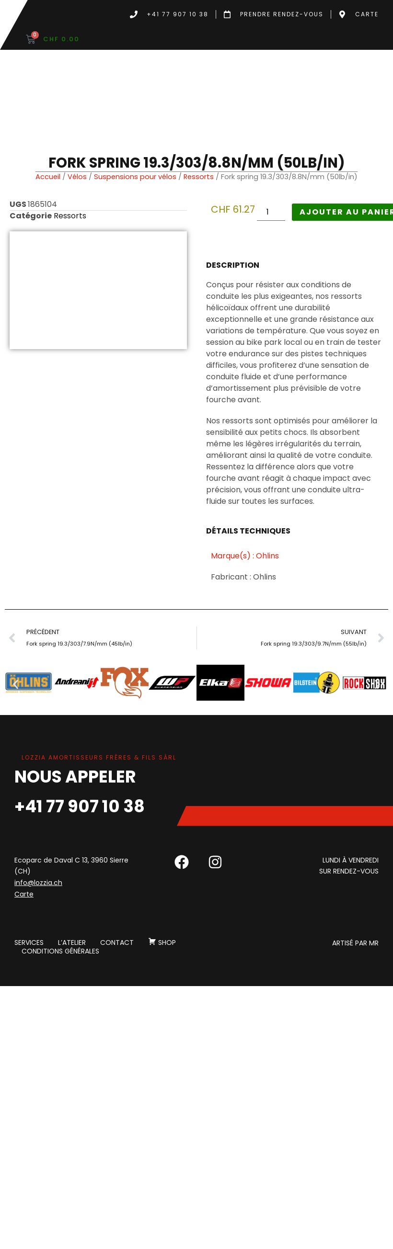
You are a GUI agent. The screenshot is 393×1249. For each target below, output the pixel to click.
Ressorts (199, 177)
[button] (16, 685)
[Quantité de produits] (271, 212)
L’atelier (72, 943)
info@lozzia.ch (38, 882)
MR (374, 943)
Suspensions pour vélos (135, 177)
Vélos (77, 177)
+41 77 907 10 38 (79, 806)
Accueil (47, 177)
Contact (117, 943)
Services (29, 943)
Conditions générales (60, 951)
